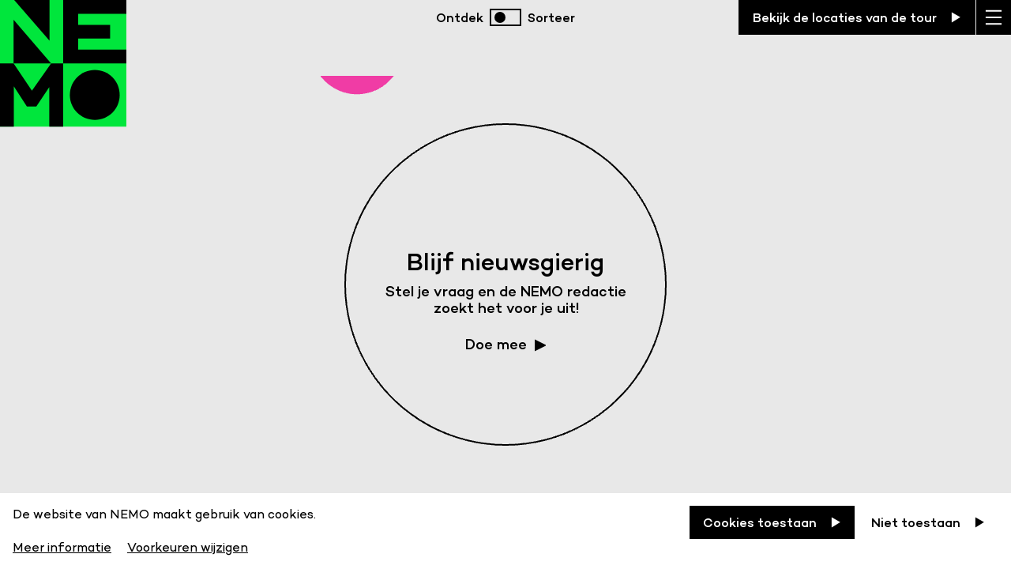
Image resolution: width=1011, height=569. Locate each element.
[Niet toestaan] (928, 522)
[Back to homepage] (63, 79)
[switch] (505, 17)
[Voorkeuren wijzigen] (187, 544)
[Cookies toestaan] (772, 522)
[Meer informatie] (64, 544)
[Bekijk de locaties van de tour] (857, 17)
